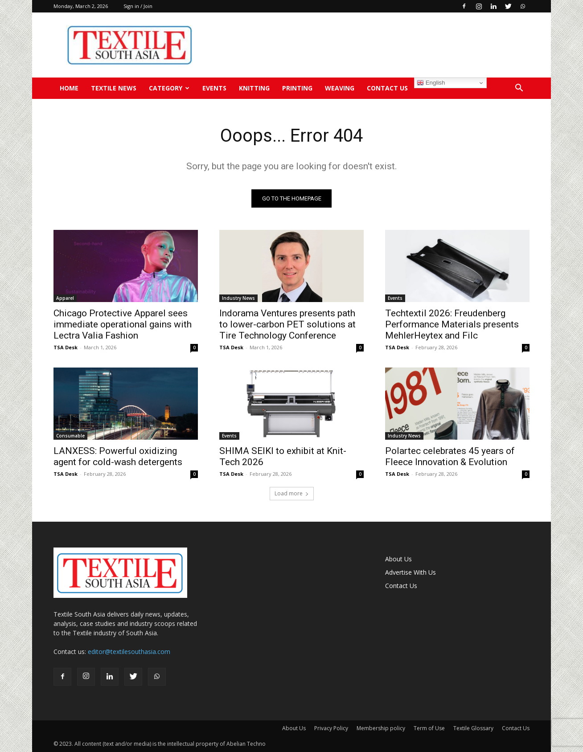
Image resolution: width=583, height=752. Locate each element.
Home (69, 88)
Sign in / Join (137, 6)
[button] (519, 89)
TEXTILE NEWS (113, 88)
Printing (297, 88)
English (431, 82)
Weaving (339, 88)
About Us (398, 559)
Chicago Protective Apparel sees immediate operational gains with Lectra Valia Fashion (122, 324)
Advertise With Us (410, 572)
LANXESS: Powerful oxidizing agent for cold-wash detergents (117, 456)
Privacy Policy (331, 728)
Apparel (65, 298)
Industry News (238, 298)
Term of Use (429, 728)
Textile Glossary (473, 728)
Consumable (70, 436)
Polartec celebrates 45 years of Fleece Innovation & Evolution (450, 456)
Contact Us (387, 88)
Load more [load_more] (292, 493)
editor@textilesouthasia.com (129, 651)
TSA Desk (65, 347)
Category (169, 88)
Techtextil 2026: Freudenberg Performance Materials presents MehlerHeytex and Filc (452, 324)
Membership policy (381, 728)
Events (214, 88)
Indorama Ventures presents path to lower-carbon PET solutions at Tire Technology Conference (287, 324)
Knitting (254, 88)
